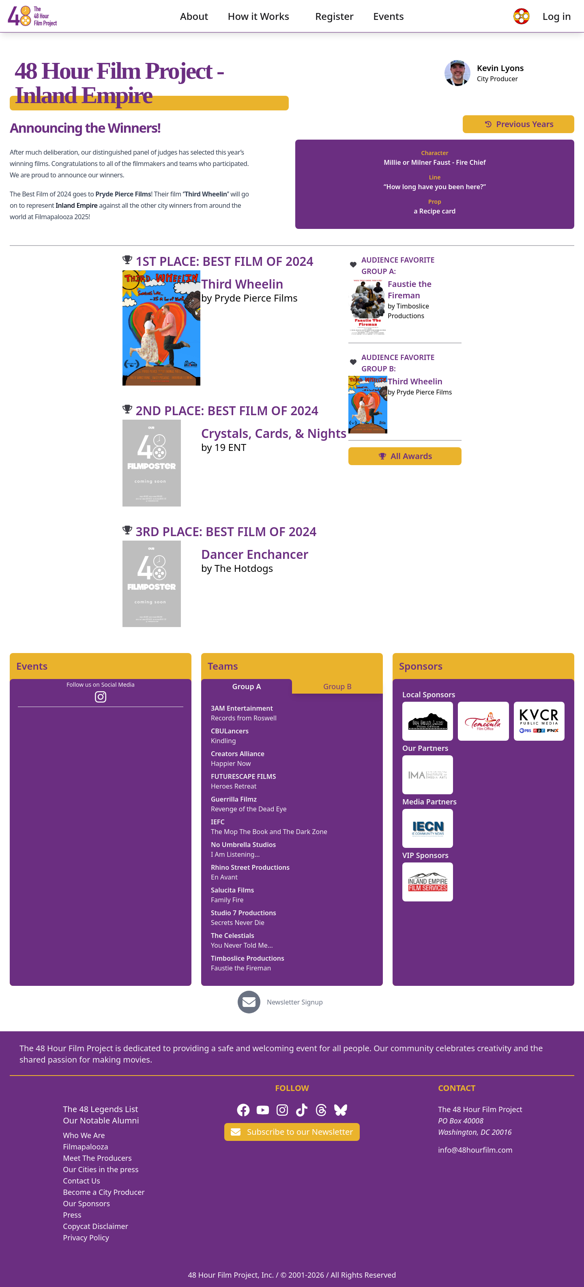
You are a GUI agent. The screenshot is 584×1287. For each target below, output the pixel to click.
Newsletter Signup (295, 1002)
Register (334, 22)
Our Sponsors (86, 1203)
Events (388, 22)
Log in (544, 22)
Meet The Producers (97, 1158)
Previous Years (518, 124)
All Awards (405, 456)
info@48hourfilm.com (475, 1150)
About (194, 22)
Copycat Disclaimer (95, 1226)
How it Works (259, 22)
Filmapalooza (85, 1146)
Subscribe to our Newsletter (292, 1131)
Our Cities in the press (100, 1169)
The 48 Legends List (100, 1109)
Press (72, 1215)
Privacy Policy (86, 1237)
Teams (223, 666)
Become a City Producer (103, 1192)
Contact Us (81, 1181)
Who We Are (84, 1135)
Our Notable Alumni (101, 1120)
